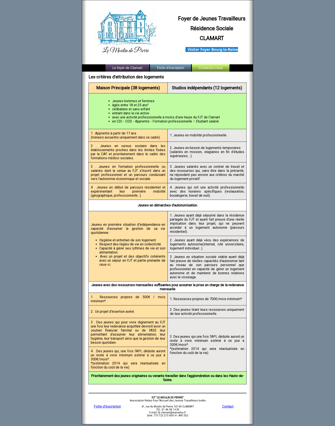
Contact (228, 406)
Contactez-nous (211, 68)
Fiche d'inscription (170, 68)
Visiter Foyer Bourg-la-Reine (213, 49)
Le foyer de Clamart (127, 68)
